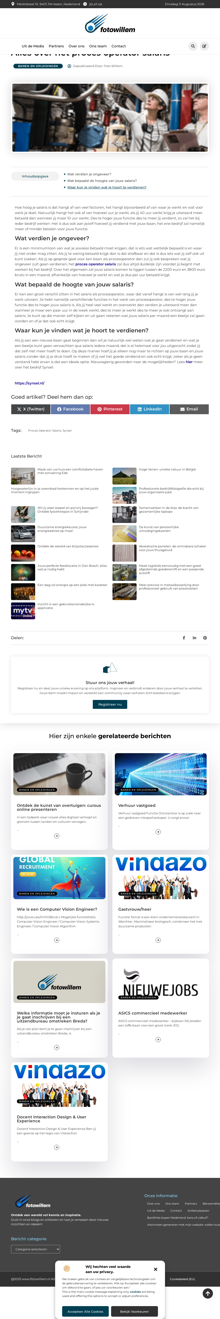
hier (189, 377)
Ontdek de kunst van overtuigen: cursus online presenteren (59, 823)
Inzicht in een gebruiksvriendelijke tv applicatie (65, 621)
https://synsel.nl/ (30, 399)
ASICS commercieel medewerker (152, 1028)
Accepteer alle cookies (85, 1311)
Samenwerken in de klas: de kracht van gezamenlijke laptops (169, 525)
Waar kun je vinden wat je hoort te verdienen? (106, 203)
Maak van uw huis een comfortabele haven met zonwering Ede (70, 487)
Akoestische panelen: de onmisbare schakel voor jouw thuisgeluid (172, 563)
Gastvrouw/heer (134, 925)
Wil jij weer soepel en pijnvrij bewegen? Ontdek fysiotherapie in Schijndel (67, 525)
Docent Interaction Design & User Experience (51, 1134)
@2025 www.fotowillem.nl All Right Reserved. (45, 1294)
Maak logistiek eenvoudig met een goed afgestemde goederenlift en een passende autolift (171, 584)
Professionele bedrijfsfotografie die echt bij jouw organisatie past (171, 506)
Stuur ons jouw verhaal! (110, 698)
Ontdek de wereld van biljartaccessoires (67, 562)
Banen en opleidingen (38, 81)
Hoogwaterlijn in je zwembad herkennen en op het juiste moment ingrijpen (55, 506)
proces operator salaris (95, 280)
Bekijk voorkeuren (134, 1311)
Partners (56, 46)
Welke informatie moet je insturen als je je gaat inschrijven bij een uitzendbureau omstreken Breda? (58, 1032)
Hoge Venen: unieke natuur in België (167, 485)
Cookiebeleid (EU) (182, 1294)
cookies (135, 1291)
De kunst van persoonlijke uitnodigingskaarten (159, 544)
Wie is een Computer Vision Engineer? (57, 925)
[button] (155, 1269)
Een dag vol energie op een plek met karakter (72, 600)
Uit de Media (33, 46)
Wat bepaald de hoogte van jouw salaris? (102, 196)
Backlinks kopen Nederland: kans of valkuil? (177, 1233)
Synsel (67, 446)
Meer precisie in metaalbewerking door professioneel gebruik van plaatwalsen (169, 602)
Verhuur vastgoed (137, 821)
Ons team (98, 46)
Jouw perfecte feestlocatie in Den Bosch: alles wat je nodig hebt (72, 583)
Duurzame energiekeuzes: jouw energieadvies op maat (61, 544)
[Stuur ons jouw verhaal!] (110, 683)
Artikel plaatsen (198, 1226)
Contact (119, 46)
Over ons (77, 46)
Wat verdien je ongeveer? (89, 190)
